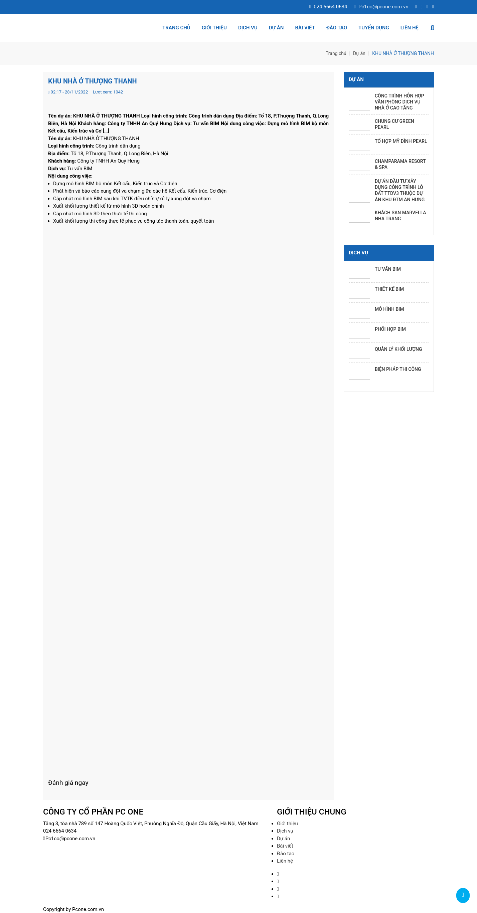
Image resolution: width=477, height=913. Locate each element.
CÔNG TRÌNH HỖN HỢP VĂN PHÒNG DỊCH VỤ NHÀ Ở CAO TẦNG (399, 101)
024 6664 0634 (328, 7)
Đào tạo (336, 28)
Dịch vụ (248, 28)
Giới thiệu (214, 28)
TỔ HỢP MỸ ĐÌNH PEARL (401, 141)
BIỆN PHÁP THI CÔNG (398, 369)
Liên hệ (410, 28)
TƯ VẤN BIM (388, 269)
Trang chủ (176, 28)
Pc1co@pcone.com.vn (381, 7)
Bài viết (305, 28)
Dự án (276, 28)
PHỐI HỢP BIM (390, 329)
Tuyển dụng (373, 28)
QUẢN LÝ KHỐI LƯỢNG (398, 349)
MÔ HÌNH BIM (389, 309)
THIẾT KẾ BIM (389, 289)
